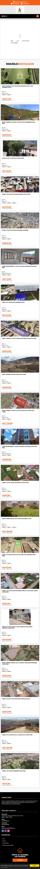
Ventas (4, 841)
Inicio (3, 838)
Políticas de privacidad (7, 845)
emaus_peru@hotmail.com (21, 1)
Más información (4, 867)
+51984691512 (26, 3)
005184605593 (16, 3)
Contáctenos (5, 843)
